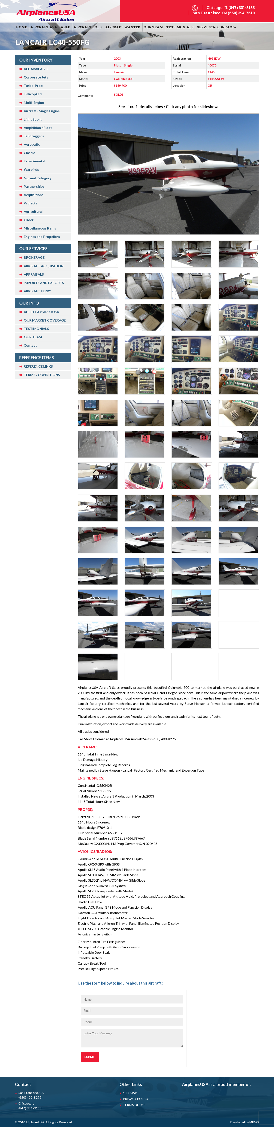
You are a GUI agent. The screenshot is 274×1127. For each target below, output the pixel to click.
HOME (21, 27)
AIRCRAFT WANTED (122, 27)
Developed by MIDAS (244, 1122)
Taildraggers (34, 136)
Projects (30, 203)
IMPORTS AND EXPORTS (44, 283)
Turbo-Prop (33, 85)
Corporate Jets (36, 77)
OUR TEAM (153, 27)
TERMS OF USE (134, 1105)
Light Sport (33, 119)
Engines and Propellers (42, 236)
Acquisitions (33, 195)
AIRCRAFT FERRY (37, 291)
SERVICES (205, 27)
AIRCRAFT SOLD (87, 27)
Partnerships (34, 186)
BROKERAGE (34, 257)
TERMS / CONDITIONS (42, 375)
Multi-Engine (34, 102)
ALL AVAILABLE (36, 69)
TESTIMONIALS (36, 328)
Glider (29, 220)
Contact (30, 345)
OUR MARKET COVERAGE (45, 320)
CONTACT (225, 27)
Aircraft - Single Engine (42, 111)
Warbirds (31, 169)
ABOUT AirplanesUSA (41, 312)
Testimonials (180, 27)
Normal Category (38, 178)
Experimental (34, 161)
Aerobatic (32, 144)
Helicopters (33, 94)
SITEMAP (130, 1093)
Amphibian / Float (38, 127)
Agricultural (33, 211)
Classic (29, 153)
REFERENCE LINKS (38, 366)
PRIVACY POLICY (136, 1099)
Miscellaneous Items (40, 228)
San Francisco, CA (40, 1095)
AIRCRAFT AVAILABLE (50, 27)
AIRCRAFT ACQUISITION (44, 266)
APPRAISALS (34, 274)
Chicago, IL (40, 1105)
